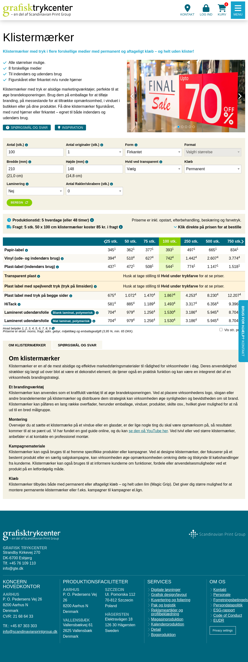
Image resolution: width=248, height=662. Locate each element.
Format (190, 145)
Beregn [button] (17, 202)
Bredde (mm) (17, 162)
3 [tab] (186, 127)
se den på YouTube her (148, 431)
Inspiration (72, 127)
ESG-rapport (224, 610)
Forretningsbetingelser (229, 600)
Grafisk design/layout (169, 595)
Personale (222, 595)
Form (129, 145)
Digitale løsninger (166, 590)
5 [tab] (193, 127)
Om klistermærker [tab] (27, 345)
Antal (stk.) (15, 145)
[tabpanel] (186, 96)
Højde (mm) (75, 162)
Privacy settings (223, 630)
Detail (156, 629)
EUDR (218, 620)
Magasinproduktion (167, 619)
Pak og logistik (163, 605)
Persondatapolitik (228, 605)
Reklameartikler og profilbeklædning (167, 612)
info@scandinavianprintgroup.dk (30, 632)
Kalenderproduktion (167, 624)
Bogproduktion (163, 635)
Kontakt (219, 590)
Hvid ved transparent (141, 162)
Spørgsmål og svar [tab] (77, 345)
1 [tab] (178, 127)
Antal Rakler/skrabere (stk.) (87, 184)
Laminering (16, 184)
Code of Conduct (227, 615)
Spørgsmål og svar (29, 127)
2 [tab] (182, 127)
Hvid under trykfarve (179, 276)
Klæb (188, 162)
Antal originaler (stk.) (82, 145)
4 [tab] (190, 127)
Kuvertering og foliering (170, 600)
